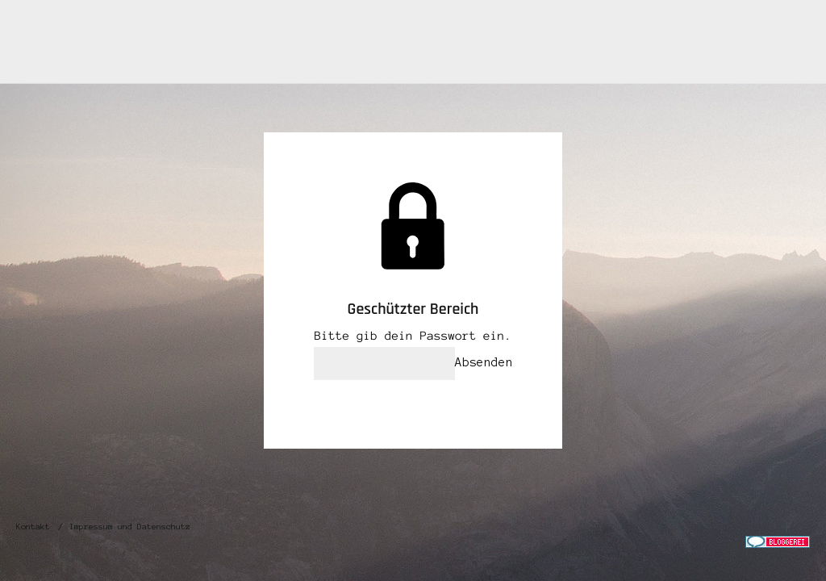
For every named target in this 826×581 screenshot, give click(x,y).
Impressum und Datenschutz (129, 526)
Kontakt (33, 526)
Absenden (484, 362)
